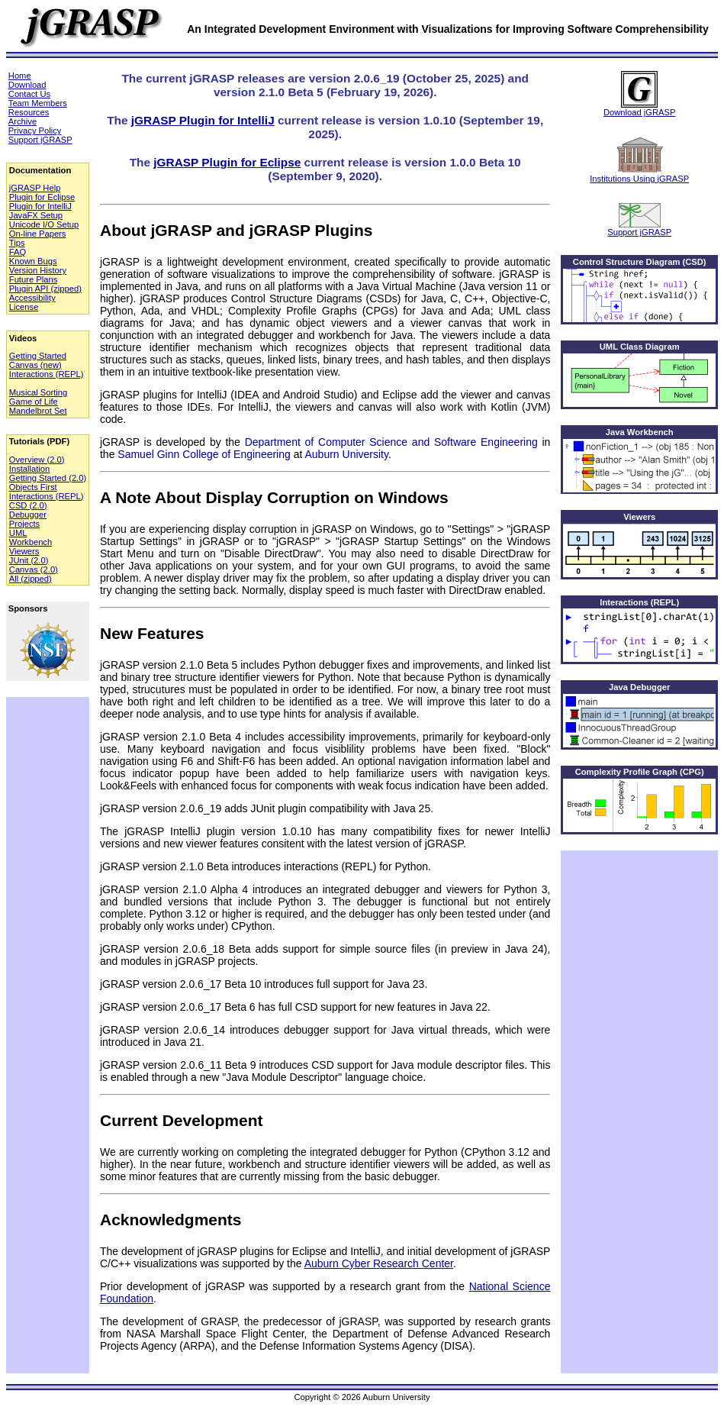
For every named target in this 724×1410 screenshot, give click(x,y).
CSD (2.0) (28, 505)
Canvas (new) (35, 364)
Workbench (30, 542)
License (24, 306)
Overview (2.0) (37, 459)
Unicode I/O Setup (44, 224)
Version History (37, 270)
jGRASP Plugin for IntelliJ (203, 120)
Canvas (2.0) (33, 569)
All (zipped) (30, 578)
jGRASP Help (35, 187)
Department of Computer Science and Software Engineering (391, 442)
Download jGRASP (639, 94)
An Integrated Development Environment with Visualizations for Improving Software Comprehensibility (448, 29)
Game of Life (33, 401)
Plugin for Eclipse (42, 197)
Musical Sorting (38, 392)
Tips (17, 242)
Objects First (33, 487)
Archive (22, 121)
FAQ (17, 252)
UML (18, 532)
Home (19, 75)
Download (27, 84)
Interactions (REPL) (46, 374)
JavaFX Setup (36, 215)
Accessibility (32, 297)
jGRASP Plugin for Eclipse (227, 162)
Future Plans (33, 279)
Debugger (28, 514)
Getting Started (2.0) (47, 477)
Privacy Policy (35, 130)
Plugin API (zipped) (45, 288)
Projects (24, 523)
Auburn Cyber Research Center (378, 1263)
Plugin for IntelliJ (40, 206)
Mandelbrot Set (38, 410)
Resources (28, 112)
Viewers (24, 551)
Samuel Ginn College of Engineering (203, 454)
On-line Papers (37, 233)
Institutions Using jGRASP (639, 160)
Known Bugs (33, 261)
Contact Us (29, 93)
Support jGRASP (40, 139)
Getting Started (37, 355)
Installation (29, 468)
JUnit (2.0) (29, 560)
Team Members (37, 103)
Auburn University (346, 454)
